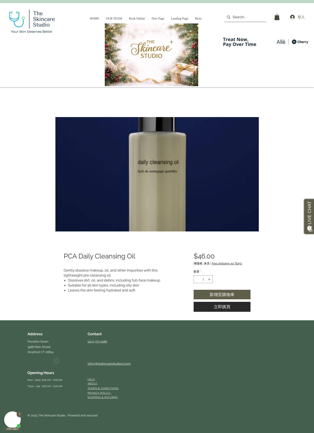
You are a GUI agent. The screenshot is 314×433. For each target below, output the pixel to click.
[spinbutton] (203, 279)
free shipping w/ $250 (227, 263)
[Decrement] (196, 279)
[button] (277, 17)
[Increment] (209, 279)
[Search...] (245, 17)
